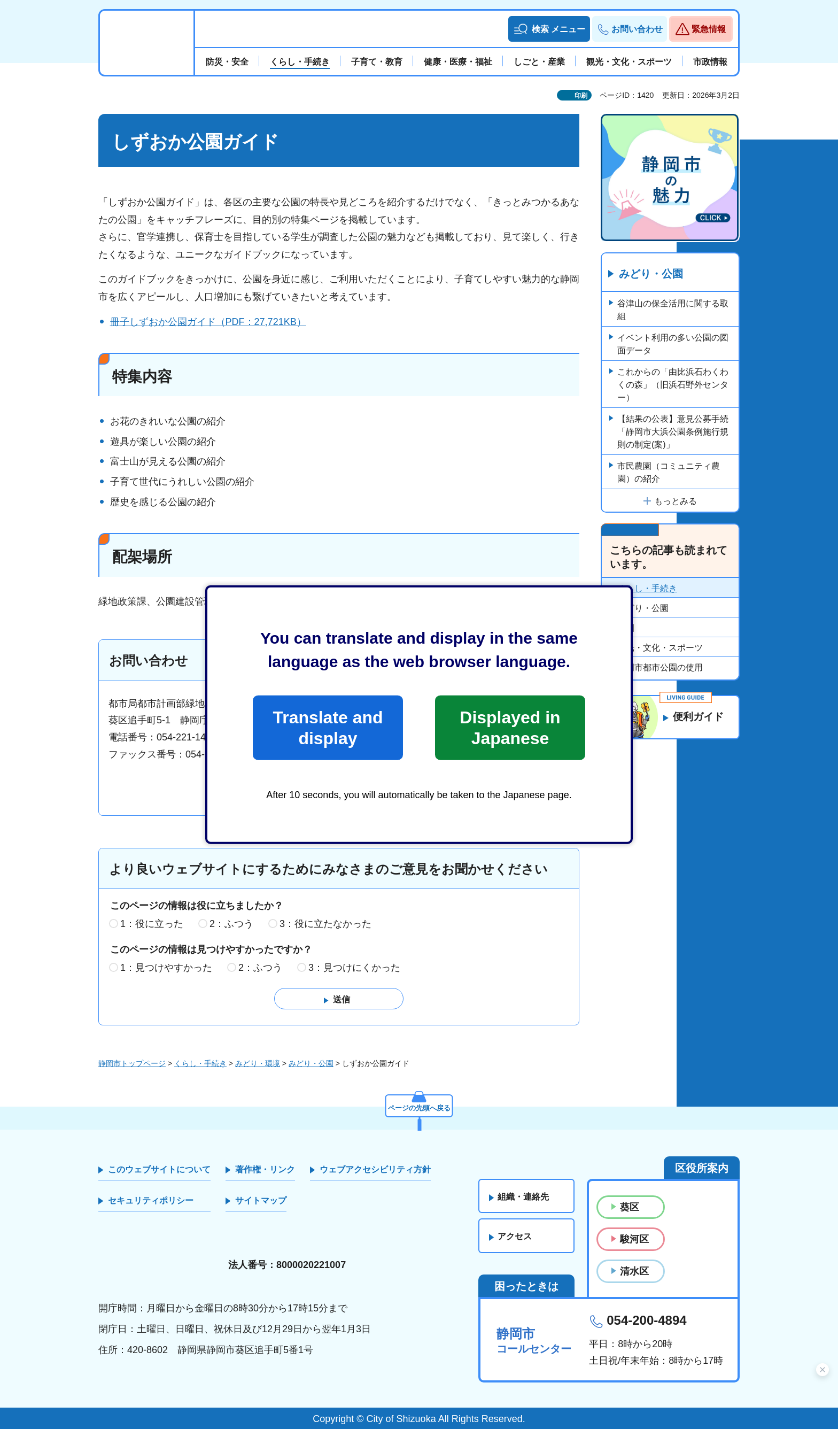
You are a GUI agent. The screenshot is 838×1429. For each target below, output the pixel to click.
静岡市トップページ (132, 1064)
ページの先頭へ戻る (419, 1106)
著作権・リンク (265, 1169)
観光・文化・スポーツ (660, 648)
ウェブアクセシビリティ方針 (375, 1169)
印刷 (581, 95)
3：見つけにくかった (354, 967)
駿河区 (634, 1239)
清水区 (634, 1271)
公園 (625, 628)
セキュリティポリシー (150, 1201)
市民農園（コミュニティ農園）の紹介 (668, 473)
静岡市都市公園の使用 (660, 668)
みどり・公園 (651, 274)
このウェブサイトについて (159, 1169)
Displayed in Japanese (510, 727)
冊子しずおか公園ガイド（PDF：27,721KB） (208, 321)
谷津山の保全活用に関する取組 (672, 310)
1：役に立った (151, 923)
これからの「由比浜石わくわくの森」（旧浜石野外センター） (672, 385)
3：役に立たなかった (325, 923)
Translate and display (328, 727)
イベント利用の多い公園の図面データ (672, 345)
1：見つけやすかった (166, 967)
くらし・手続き (647, 588)
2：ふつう (231, 923)
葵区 (629, 1207)
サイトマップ (260, 1201)
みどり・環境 (257, 1064)
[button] (549, 29)
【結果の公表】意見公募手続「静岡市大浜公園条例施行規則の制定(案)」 (672, 432)
